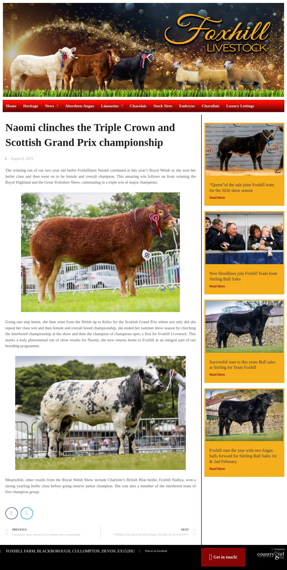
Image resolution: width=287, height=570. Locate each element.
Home (11, 106)
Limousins (112, 105)
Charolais (138, 106)
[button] (11, 514)
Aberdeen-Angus (79, 106)
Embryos (187, 106)
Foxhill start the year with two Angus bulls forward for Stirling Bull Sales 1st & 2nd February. (243, 456)
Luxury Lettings (240, 106)
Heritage (30, 106)
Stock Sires (162, 106)
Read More (217, 198)
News (51, 105)
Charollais (210, 106)
